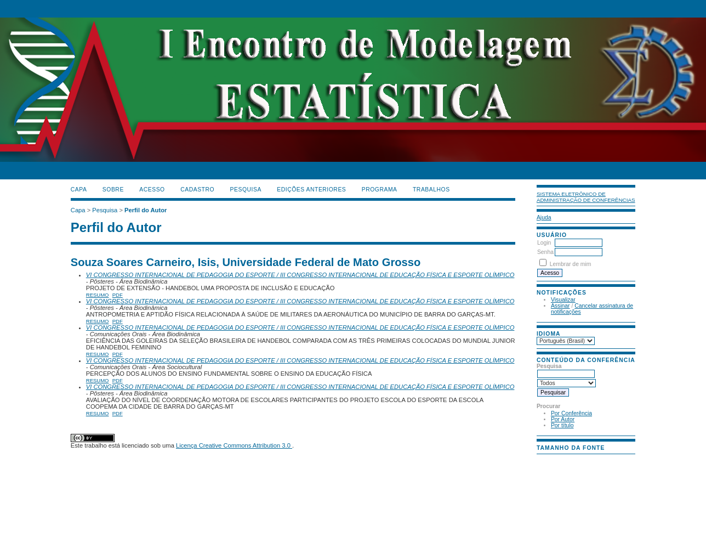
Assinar (560, 306)
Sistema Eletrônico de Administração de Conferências (586, 197)
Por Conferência (571, 413)
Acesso (151, 190)
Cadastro (197, 190)
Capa (79, 190)
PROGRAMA (379, 190)
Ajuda (544, 217)
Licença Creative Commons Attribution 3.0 (234, 445)
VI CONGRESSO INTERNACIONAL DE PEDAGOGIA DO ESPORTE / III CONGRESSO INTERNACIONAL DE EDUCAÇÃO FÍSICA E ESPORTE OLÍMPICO (300, 275)
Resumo (97, 295)
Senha (545, 252)
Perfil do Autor (145, 210)
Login (544, 243)
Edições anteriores (311, 190)
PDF (117, 295)
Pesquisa (245, 190)
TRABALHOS (431, 190)
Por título (562, 425)
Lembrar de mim (570, 264)
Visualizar (563, 300)
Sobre (113, 190)
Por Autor (562, 419)
